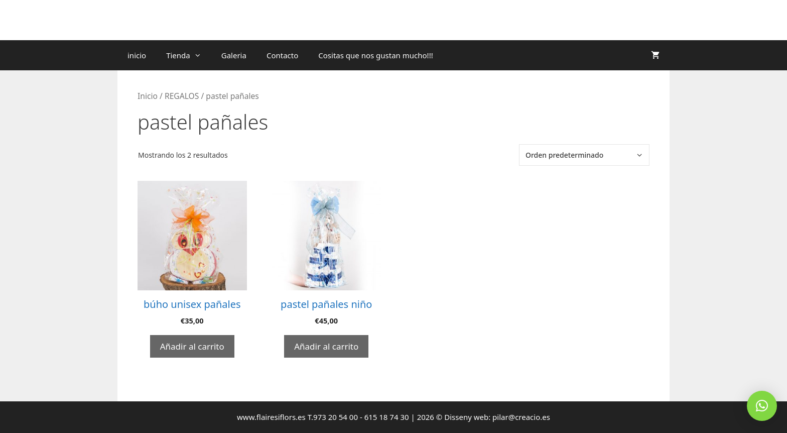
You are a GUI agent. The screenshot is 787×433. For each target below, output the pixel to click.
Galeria (233, 55)
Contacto (282, 55)
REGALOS (182, 95)
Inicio (148, 95)
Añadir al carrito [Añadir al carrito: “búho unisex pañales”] (192, 346)
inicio (136, 55)
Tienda (188, 55)
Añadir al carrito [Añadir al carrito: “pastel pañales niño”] (326, 346)
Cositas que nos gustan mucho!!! (375, 55)
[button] (762, 406)
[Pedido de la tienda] (584, 155)
